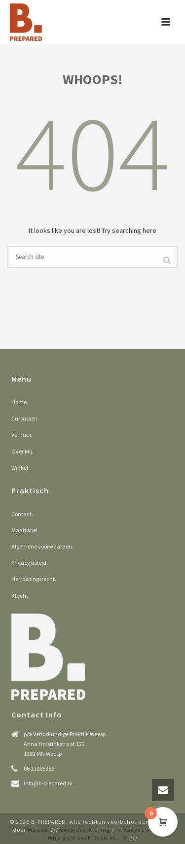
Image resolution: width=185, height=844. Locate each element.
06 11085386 (39, 768)
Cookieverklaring (85, 829)
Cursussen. (25, 418)
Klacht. (20, 595)
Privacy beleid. (29, 562)
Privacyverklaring (141, 829)
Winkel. (20, 467)
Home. (19, 402)
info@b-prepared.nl (48, 783)
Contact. (22, 514)
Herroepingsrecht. (33, 579)
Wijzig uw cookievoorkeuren (89, 837)
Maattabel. (25, 530)
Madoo (37, 829)
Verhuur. (22, 434)
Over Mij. (22, 451)
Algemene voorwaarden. (42, 546)
